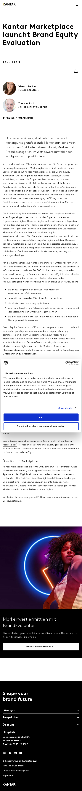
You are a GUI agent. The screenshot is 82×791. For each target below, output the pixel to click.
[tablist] (41, 736)
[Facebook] (10, 753)
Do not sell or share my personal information (41, 426)
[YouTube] (21, 753)
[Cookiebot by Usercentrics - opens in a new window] (65, 363)
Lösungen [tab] (9, 710)
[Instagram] (4, 753)
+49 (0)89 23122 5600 (16, 744)
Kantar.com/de (15, 459)
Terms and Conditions (13, 766)
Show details (65, 408)
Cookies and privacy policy (16, 771)
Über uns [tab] (8, 725)
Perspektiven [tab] (11, 717)
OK (41, 417)
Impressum (8, 775)
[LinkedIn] (15, 753)
